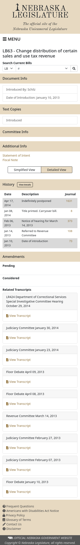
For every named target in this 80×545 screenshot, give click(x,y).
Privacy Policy (14, 515)
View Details (25, 184)
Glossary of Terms (17, 520)
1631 (69, 201)
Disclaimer (12, 529)
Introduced (14, 120)
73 (70, 241)
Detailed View (56, 170)
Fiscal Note (10, 160)
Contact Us (12, 524)
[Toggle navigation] (11, 39)
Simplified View (24, 170)
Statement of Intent (16, 155)
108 (70, 231)
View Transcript (18, 316)
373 (70, 221)
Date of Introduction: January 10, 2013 (33, 97)
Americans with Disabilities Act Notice (31, 511)
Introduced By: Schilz (20, 89)
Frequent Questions (18, 506)
